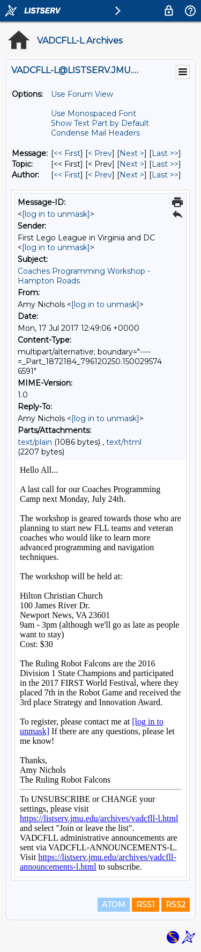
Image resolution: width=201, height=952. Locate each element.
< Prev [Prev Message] (100, 153)
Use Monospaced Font (93, 113)
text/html (124, 442)
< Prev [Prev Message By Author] (100, 175)
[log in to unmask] (56, 214)
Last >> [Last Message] (165, 153)
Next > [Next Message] (132, 153)
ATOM (113, 905)
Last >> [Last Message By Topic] (165, 164)
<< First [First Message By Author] (67, 175)
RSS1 (145, 905)
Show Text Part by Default (100, 123)
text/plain (35, 442)
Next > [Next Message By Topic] (132, 164)
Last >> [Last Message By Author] (165, 175)
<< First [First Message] (67, 153)
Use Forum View (82, 94)
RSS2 (175, 905)
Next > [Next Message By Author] (132, 175)
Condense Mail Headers (95, 133)
